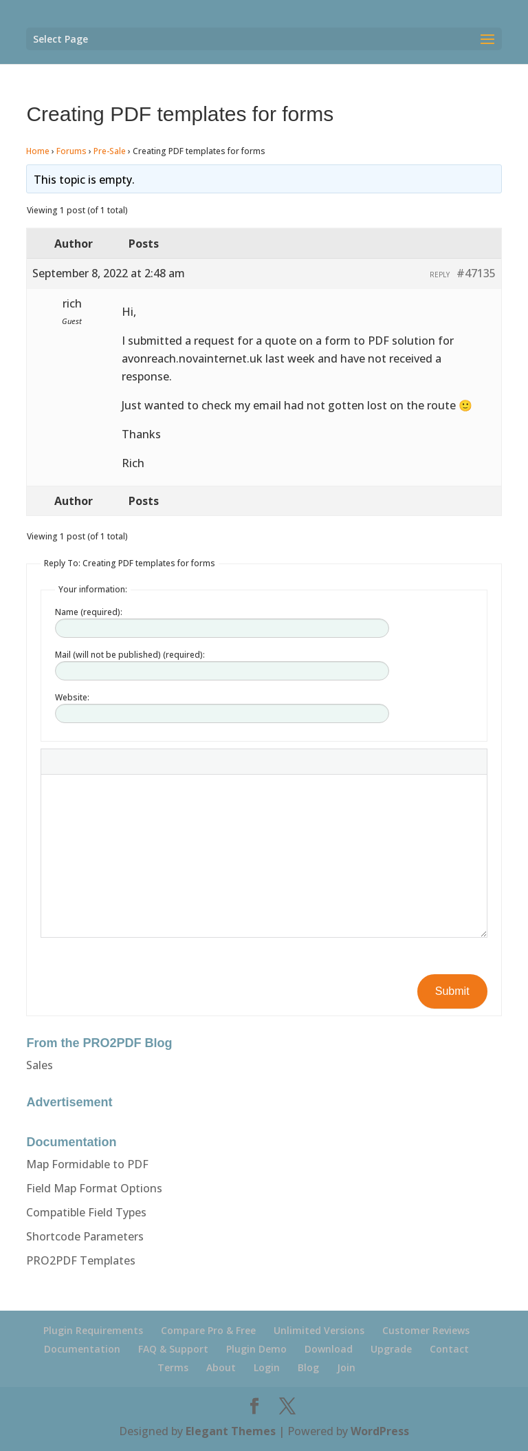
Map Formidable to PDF (87, 1164)
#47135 (476, 273)
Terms (172, 1367)
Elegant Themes (231, 1431)
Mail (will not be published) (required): (130, 654)
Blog (308, 1367)
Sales (39, 1065)
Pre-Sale (110, 151)
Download (329, 1348)
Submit (452, 991)
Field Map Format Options (94, 1188)
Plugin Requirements (93, 1330)
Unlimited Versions (319, 1330)
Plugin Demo (256, 1348)
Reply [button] (440, 274)
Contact (449, 1348)
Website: (72, 697)
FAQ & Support (173, 1348)
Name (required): (88, 612)
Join (346, 1367)
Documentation (82, 1348)
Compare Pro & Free (208, 1330)
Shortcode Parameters (85, 1236)
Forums (71, 151)
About (221, 1367)
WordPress (380, 1431)
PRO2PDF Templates (80, 1260)
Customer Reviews (426, 1330)
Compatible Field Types (86, 1212)
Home (38, 151)
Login (267, 1367)
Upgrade (391, 1348)
